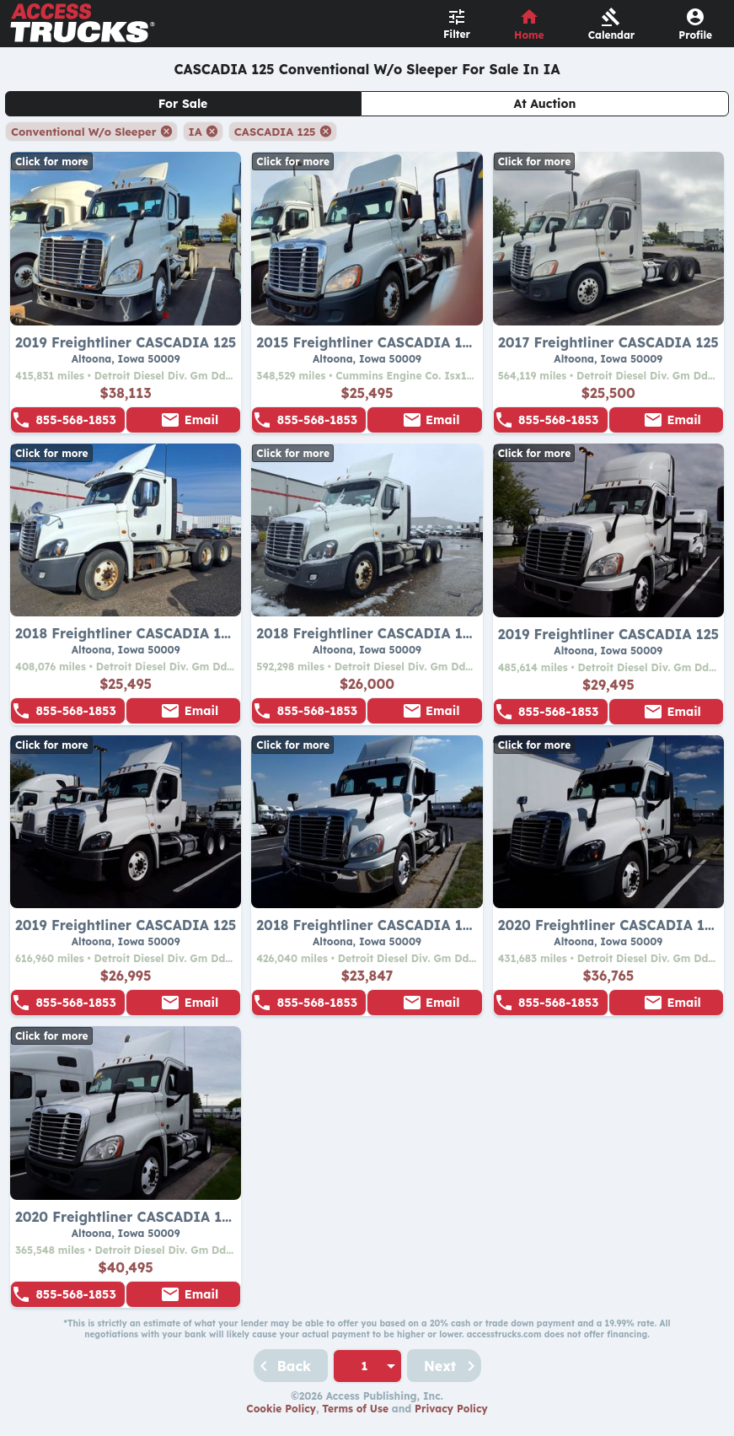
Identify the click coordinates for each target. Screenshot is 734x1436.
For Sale (183, 103)
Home (529, 35)
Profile (695, 35)
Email (201, 420)
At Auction (545, 103)
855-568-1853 (75, 420)
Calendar (611, 35)
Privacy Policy (451, 1408)
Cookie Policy (281, 1408)
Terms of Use (355, 1408)
